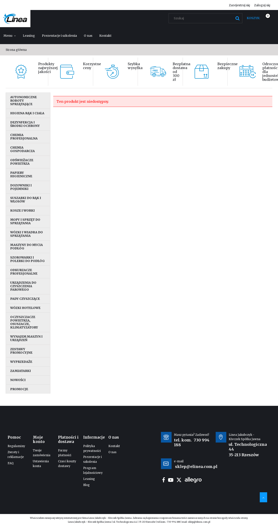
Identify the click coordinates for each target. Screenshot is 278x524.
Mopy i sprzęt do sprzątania (25, 221)
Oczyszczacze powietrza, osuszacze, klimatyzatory (24, 322)
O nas (112, 452)
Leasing (89, 479)
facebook (163, 480)
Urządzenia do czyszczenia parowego (23, 286)
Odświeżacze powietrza (21, 162)
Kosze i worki (22, 210)
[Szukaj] (237, 18)
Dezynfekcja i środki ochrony (25, 124)
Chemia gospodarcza (22, 149)
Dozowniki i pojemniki (21, 187)
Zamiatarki (20, 371)
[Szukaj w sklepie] (206, 18)
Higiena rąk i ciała (27, 113)
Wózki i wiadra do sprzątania (26, 234)
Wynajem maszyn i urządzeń (26, 338)
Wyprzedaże (21, 362)
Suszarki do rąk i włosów (25, 199)
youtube (170, 480)
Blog (86, 485)
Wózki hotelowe (25, 308)
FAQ (10, 463)
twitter (179, 480)
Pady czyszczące (25, 299)
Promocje (19, 389)
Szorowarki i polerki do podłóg (27, 259)
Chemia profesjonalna (24, 136)
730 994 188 (173, 522)
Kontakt (114, 446)
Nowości (18, 380)
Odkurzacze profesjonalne (23, 271)
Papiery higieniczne (21, 174)
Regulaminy (16, 446)
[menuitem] (9, 35)
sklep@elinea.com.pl (199, 522)
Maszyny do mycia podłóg (26, 246)
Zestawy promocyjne (21, 351)
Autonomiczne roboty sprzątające (23, 100)
